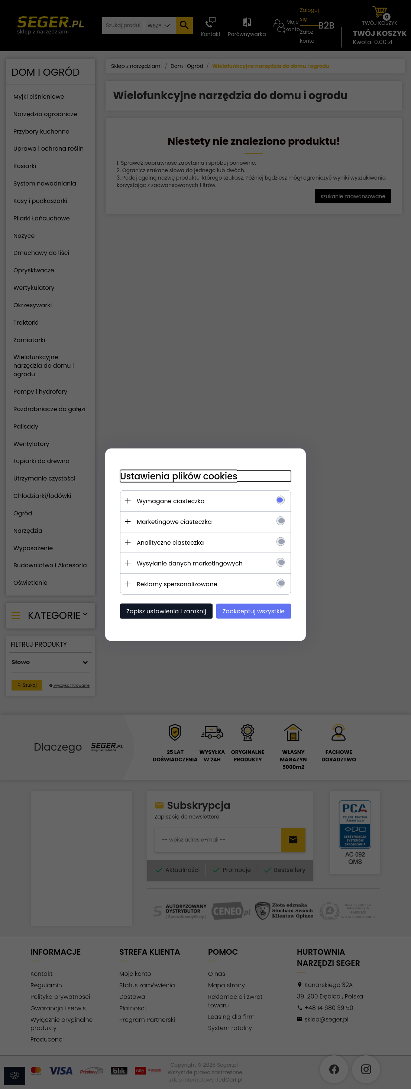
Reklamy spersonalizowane (177, 584)
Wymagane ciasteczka (171, 500)
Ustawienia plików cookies (178, 475)
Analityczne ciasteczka (170, 542)
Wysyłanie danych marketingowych (190, 563)
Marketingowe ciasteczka (174, 521)
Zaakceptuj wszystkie (254, 611)
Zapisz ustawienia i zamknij (166, 611)
